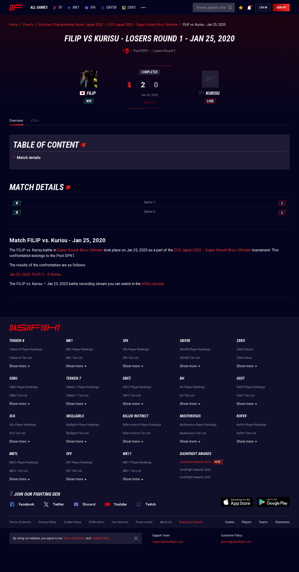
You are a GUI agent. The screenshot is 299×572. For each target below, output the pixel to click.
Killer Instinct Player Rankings (142, 424)
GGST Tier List (246, 395)
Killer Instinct (135, 416)
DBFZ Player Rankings (137, 387)
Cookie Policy (72, 522)
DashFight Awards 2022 (195, 477)
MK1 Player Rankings (79, 349)
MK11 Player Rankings (137, 462)
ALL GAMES (38, 7)
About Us (166, 522)
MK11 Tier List (132, 471)
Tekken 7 (73, 378)
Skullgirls (75, 416)
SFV (69, 453)
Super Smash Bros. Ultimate (80, 250)
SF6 (90, 7)
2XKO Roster (245, 349)
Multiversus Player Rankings (198, 424)
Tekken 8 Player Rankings (25, 349)
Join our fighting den (37, 494)
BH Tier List (187, 395)
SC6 (12, 416)
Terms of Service (20, 522)
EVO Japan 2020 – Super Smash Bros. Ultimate (212, 250)
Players (246, 522)
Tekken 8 (16, 340)
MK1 (73, 7)
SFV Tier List (74, 471)
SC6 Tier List (17, 433)
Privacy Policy (47, 522)
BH (182, 378)
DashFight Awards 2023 (195, 469)
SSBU (13, 378)
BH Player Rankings (192, 387)
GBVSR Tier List (190, 357)
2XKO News (244, 357)
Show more (20, 366)
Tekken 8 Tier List (20, 357)
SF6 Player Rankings (136, 349)
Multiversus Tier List (193, 433)
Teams (263, 522)
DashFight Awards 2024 (195, 462)
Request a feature (191, 522)
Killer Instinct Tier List (137, 433)
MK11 (127, 453)
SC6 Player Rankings (22, 424)
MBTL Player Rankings (23, 462)
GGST (241, 378)
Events (229, 522)
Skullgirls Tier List (77, 433)
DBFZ (127, 378)
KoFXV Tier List (246, 433)
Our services (120, 522)
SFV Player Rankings (79, 462)
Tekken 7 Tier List (77, 395)
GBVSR (109, 7)
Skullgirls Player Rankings (82, 424)
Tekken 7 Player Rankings (82, 387)
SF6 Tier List (131, 357)
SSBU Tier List (18, 395)
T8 (57, 7)
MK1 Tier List (74, 357)
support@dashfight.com (167, 541)
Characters (282, 522)
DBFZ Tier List (132, 395)
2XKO (128, 7)
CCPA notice (96, 522)
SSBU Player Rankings (23, 387)
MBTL (13, 453)
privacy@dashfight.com (236, 541)
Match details (29, 157)
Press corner (144, 522)
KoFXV (242, 416)
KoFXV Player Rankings (252, 424)
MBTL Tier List (18, 471)
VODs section (153, 284)
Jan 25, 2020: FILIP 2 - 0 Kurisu (35, 274)
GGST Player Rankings (251, 387)
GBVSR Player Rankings (195, 349)
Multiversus (190, 416)
